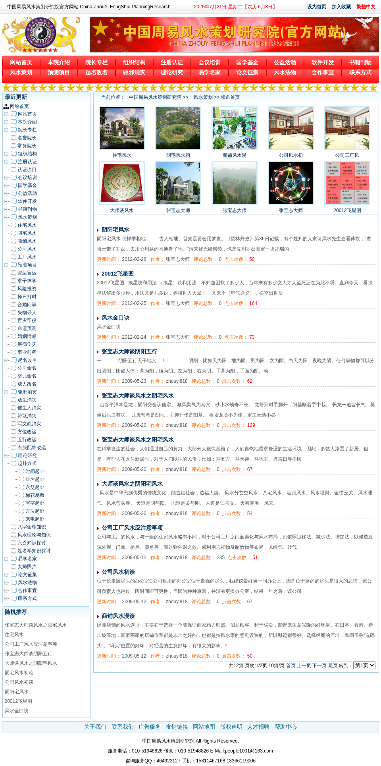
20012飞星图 (18, 701)
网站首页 (21, 62)
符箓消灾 (27, 416)
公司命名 (27, 368)
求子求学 (27, 281)
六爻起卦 (34, 487)
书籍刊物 (360, 62)
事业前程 (27, 352)
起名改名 (96, 72)
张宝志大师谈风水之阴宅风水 (138, 395)
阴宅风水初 (178, 155)
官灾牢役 (27, 320)
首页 (291, 665)
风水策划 (21, 72)
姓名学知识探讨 (34, 551)
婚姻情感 (27, 336)
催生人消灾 (29, 408)
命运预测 (27, 328)
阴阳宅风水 (17, 692)
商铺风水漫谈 (118, 616)
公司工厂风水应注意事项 (31, 644)
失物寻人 (27, 312)
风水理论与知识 (34, 535)
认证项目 (27, 169)
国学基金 (247, 62)
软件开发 (323, 62)
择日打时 (27, 296)
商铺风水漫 (234, 155)
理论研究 (172, 72)
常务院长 (27, 146)
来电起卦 (34, 519)
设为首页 (316, 7)
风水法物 (285, 72)
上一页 (304, 665)
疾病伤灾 (27, 344)
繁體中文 (365, 7)
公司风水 (27, 249)
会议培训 (209, 62)
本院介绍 (59, 62)
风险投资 (27, 288)
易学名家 (209, 72)
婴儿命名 (27, 376)
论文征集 (247, 72)
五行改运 (27, 439)
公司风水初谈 (19, 682)
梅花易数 (34, 495)
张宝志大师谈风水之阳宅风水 (36, 625)
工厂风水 (27, 257)
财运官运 (27, 273)
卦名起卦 (34, 479)
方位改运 (27, 431)
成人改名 (27, 384)
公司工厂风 (347, 155)
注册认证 (172, 62)
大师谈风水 (122, 210)
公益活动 (285, 62)
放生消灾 (27, 400)
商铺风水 (27, 241)
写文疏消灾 (29, 423)
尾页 (333, 665)
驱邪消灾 (134, 72)
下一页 (319, 665)
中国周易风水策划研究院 (155, 97)
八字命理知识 (31, 527)
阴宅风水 (27, 233)
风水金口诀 (17, 711)
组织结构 (134, 62)
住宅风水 (27, 225)
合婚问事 (27, 304)
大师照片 (27, 566)
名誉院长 (27, 138)
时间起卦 (34, 471)
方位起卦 (34, 511)
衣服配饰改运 (31, 447)
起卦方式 (27, 463)
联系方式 (360, 72)
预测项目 (59, 72)
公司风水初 (291, 155)
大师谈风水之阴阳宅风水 (31, 663)
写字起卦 (34, 503)
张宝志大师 (178, 210)
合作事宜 (323, 72)
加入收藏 (341, 7)
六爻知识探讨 (31, 543)
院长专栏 (96, 62)
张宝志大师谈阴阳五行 (28, 653)
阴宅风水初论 (19, 672)
